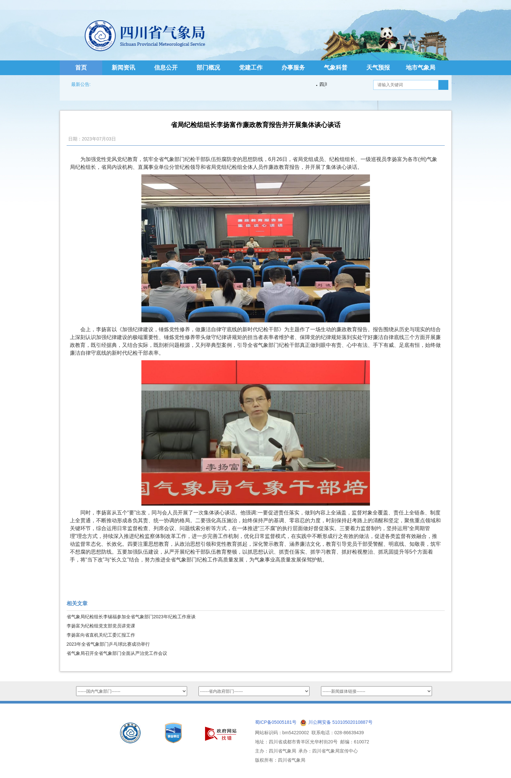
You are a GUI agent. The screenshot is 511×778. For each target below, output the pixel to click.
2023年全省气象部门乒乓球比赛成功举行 (108, 644)
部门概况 (208, 67)
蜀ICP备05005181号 (276, 722)
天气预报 (378, 67)
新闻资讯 (123, 67)
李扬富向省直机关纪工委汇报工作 (101, 635)
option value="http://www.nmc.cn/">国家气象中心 (131, 691)
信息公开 (166, 67)
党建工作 (251, 67)
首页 (81, 67)
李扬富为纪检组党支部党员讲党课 (101, 625)
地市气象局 (420, 67)
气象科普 (335, 67)
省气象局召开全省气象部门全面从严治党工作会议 (117, 653)
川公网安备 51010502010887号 (340, 722)
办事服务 (293, 67)
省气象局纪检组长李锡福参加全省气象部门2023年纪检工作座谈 (131, 616)
